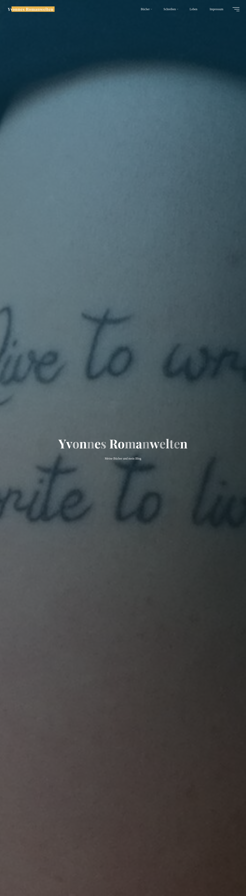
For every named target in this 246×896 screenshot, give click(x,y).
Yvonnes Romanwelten (31, 9)
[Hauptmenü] (234, 9)
